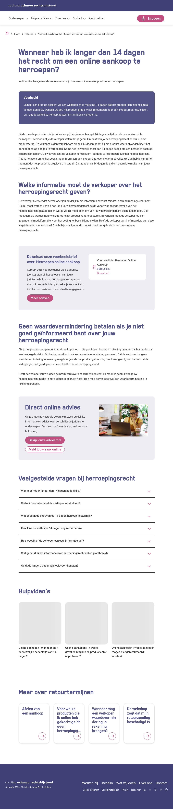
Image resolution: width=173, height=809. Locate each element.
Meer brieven (40, 298)
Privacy (125, 790)
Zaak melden (96, 18)
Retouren (29, 34)
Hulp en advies (41, 19)
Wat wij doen (126, 783)
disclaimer (136, 790)
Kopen (17, 34)
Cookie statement (91, 790)
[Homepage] (7, 34)
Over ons (62, 19)
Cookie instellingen (110, 790)
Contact (79, 19)
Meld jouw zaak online (45, 449)
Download (103, 273)
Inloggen (151, 18)
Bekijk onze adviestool (45, 440)
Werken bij (90, 783)
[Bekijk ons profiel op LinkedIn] (144, 790)
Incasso (107, 783)
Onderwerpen (18, 19)
